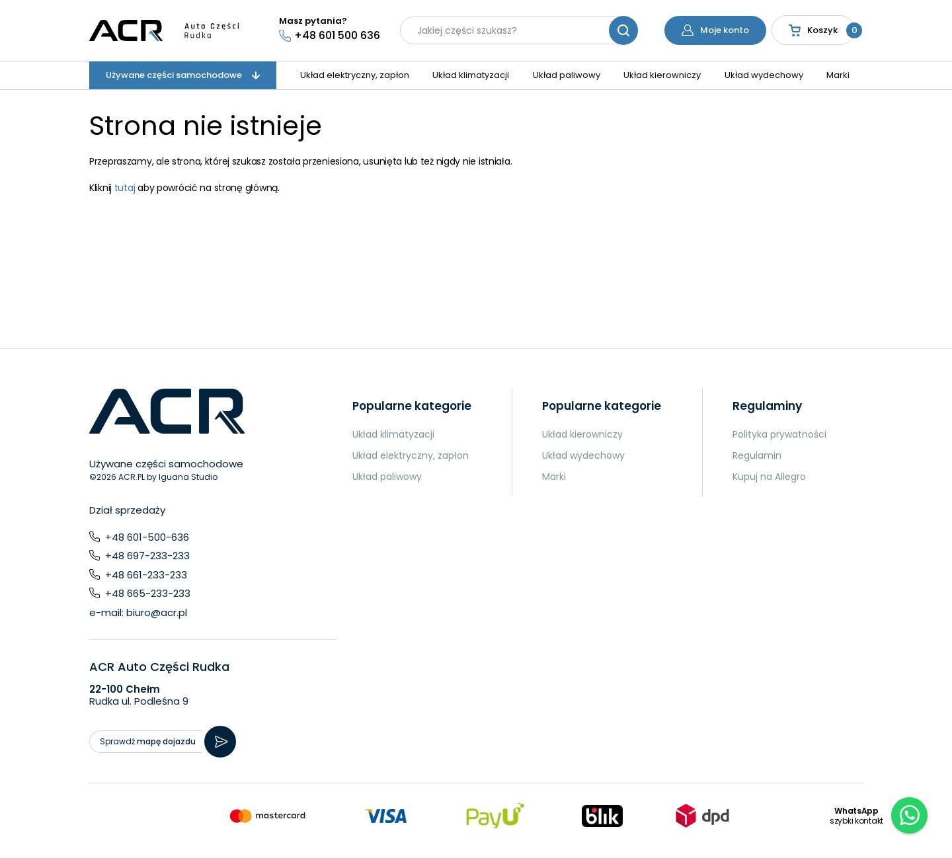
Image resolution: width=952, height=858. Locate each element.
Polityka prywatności (779, 434)
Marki (838, 75)
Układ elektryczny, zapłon (354, 75)
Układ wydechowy (764, 75)
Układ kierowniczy (662, 75)
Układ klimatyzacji (470, 75)
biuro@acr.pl (156, 612)
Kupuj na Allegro (769, 476)
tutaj (125, 187)
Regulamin (757, 455)
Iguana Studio (188, 477)
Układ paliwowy (566, 75)
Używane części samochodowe (183, 75)
